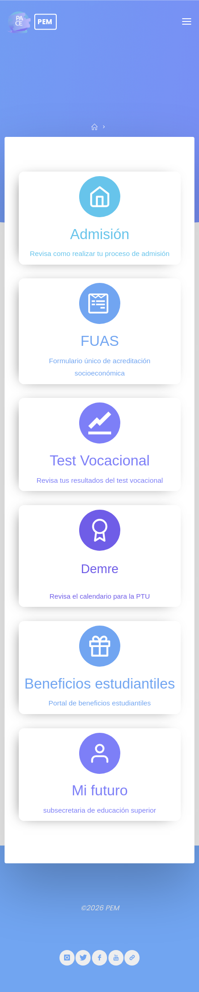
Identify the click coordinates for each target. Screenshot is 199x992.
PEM (45, 21)
